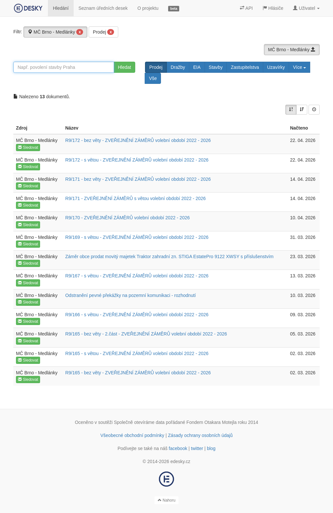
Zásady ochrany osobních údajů (200, 435)
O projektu (148, 8)
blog (211, 448)
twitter (197, 448)
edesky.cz (180, 461)
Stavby (216, 67)
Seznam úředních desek (103, 8)
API (246, 8)
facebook (178, 448)
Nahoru (167, 500)
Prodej (103, 32)
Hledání (60, 8)
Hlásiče (273, 8)
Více (299, 67)
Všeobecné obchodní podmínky (132, 435)
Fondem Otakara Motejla (211, 422)
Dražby (178, 67)
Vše (153, 78)
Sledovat (28, 147)
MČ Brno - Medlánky (55, 32)
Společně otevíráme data (139, 422)
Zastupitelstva (245, 67)
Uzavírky (276, 67)
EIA (197, 67)
